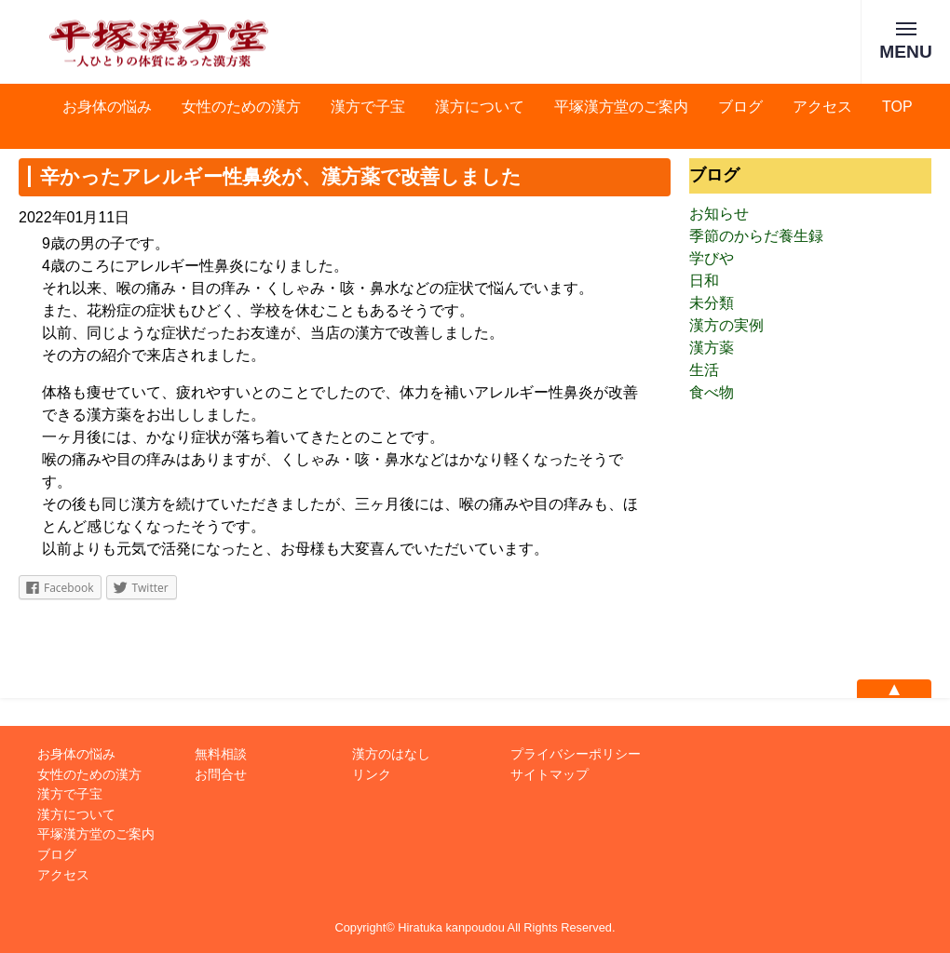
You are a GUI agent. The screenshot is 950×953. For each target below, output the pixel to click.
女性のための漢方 (241, 106)
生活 (704, 370)
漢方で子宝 (368, 106)
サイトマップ (549, 774)
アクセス (822, 106)
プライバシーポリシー (575, 753)
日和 (704, 281)
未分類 (711, 303)
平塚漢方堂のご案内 (621, 106)
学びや (711, 258)
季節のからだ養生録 (756, 236)
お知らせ (719, 213)
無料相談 (221, 753)
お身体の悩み (107, 106)
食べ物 (711, 392)
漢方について (479, 106)
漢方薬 (711, 348)
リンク (371, 774)
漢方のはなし (391, 753)
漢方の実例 (726, 325)
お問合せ (221, 774)
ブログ (740, 106)
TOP (897, 106)
